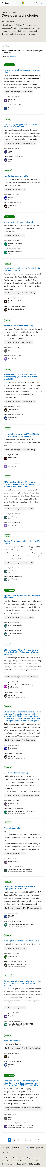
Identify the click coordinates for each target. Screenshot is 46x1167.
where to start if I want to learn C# (19, 222)
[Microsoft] (23, 3)
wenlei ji (11, 197)
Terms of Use (35, 1161)
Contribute (37, 1158)
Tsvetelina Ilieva (13, 409)
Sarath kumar (12, 956)
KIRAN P (11, 916)
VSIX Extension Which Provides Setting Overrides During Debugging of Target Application (21, 652)
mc (9, 350)
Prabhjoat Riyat (13, 803)
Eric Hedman (12, 748)
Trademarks (21, 1164)
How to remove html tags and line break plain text (22, 71)
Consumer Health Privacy (19, 1161)
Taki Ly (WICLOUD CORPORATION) (20, 870)
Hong (10, 1117)
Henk (10, 108)
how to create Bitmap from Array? (19, 325)
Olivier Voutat (13, 417)
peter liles (11, 100)
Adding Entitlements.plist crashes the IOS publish (22, 542)
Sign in (42, 3)
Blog (28, 1158)
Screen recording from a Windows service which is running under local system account (22, 983)
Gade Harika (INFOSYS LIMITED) (19, 964)
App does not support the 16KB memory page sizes (22, 596)
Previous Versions (18, 1158)
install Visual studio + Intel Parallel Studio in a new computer (22, 269)
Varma (10, 151)
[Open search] (37, 3)
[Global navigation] (2, 3)
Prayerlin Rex (12, 1016)
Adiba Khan (12, 695)
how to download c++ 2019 (16, 176)
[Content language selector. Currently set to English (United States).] (11, 1147)
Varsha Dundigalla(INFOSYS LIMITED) (21, 811)
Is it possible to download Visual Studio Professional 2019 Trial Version (21, 435)
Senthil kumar (13, 205)
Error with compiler (12, 828)
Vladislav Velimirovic (15, 243)
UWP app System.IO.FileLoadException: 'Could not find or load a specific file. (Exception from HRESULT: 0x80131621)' (21, 1082)
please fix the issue (12, 1040)
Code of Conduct (7, 1164)
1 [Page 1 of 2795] (9, 1140)
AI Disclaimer (6, 1158)
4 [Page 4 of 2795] (23, 1140)
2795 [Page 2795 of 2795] (31, 1140)
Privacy (4, 1161)
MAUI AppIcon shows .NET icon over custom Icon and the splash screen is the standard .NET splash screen (22, 484)
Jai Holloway (12, 517)
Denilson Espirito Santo (16, 301)
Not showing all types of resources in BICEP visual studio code (20, 125)
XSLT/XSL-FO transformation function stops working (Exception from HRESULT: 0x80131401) (22, 376)
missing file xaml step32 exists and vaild (21, 940)
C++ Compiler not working (16, 772)
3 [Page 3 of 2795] (18, 1140)
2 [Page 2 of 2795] (14, 1140)
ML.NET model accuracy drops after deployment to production (19, 887)
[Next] (38, 1140)
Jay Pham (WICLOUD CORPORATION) (21, 1126)
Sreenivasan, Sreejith (15, 625)
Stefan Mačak (12, 458)
